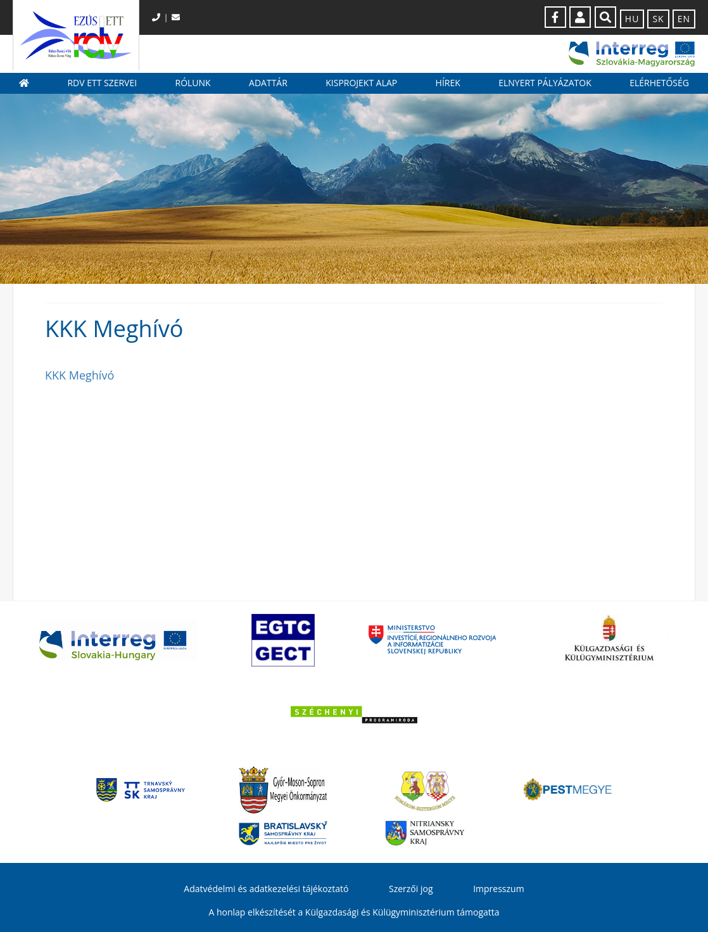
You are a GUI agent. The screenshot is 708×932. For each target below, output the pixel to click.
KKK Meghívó (79, 375)
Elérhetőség (659, 83)
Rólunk (193, 83)
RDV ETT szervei (102, 83)
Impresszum (498, 889)
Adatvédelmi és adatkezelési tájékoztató (266, 889)
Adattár (268, 83)
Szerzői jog (411, 889)
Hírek (448, 83)
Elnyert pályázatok (544, 83)
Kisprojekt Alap (361, 83)
